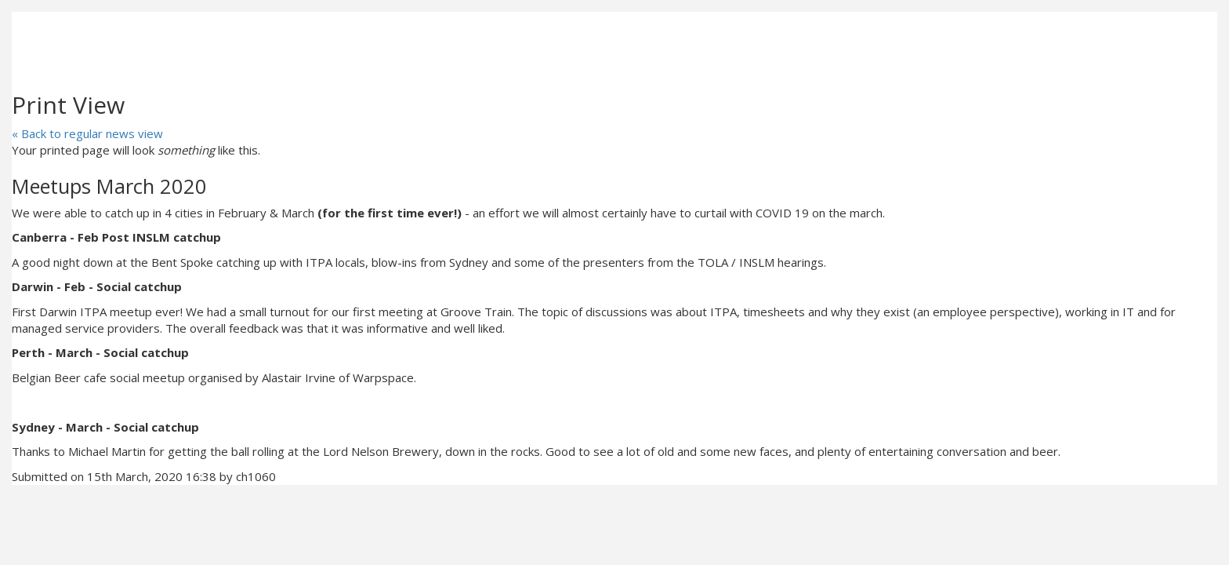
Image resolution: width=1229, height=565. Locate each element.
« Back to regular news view (87, 133)
